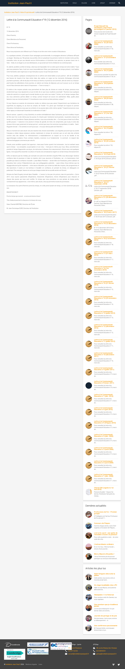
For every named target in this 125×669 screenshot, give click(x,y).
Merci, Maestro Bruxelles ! (104, 554)
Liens (40, 664)
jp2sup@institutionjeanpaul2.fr (106, 654)
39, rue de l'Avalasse (75, 648)
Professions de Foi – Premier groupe (105, 513)
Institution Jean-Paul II (13, 664)
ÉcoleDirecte (12, 645)
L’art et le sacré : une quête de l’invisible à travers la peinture (106, 534)
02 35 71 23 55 (73, 651)
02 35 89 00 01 (101, 651)
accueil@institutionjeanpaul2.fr (78, 654)
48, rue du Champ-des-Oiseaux (106, 648)
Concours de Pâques (102, 523)
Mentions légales (31, 664)
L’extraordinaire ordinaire (104, 544)
